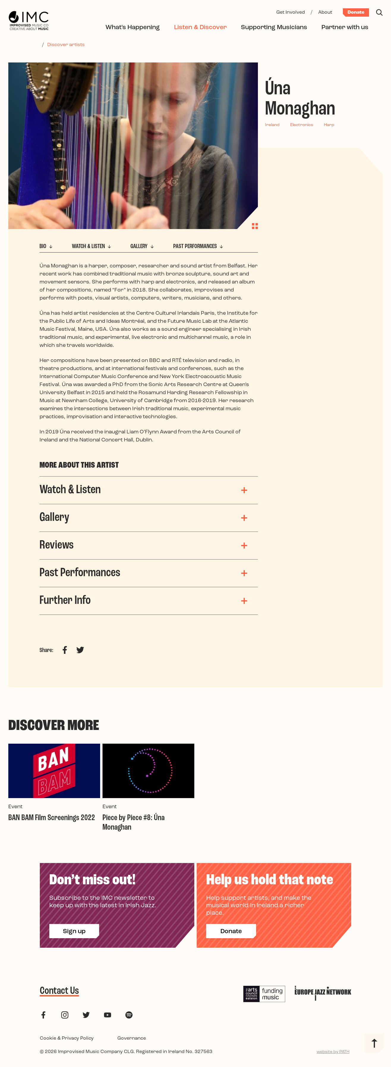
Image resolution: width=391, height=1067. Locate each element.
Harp (329, 125)
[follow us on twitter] (86, 1014)
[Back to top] (374, 1043)
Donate (356, 12)
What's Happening (132, 27)
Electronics (301, 125)
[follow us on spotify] (129, 1014)
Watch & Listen (92, 246)
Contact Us (59, 991)
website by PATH (333, 1052)
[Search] (379, 12)
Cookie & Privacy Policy (67, 1038)
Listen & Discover (200, 27)
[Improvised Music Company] (28, 21)
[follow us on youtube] (107, 1014)
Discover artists (66, 45)
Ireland (272, 125)
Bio (47, 246)
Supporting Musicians (274, 27)
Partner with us (344, 27)
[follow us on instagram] (64, 1014)
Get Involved (290, 12)
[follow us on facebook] (43, 1014)
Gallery (142, 246)
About (325, 12)
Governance (131, 1038)
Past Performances (199, 246)
